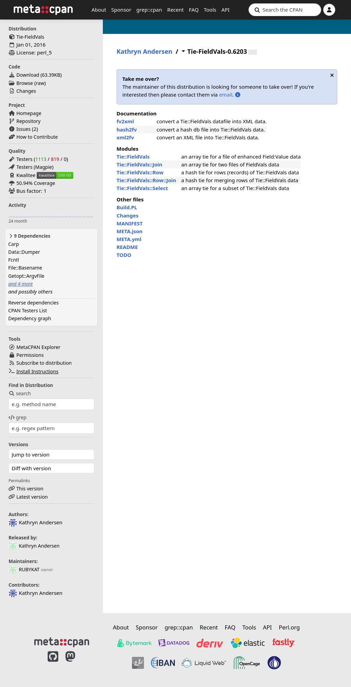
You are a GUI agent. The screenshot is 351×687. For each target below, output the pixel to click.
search (20, 393)
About (99, 9)
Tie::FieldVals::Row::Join (146, 180)
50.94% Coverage (35, 183)
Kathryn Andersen (34, 545)
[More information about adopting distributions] (237, 94)
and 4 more (20, 283)
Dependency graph (29, 318)
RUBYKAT (24, 569)
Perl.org (289, 627)
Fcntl (13, 260)
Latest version (32, 497)
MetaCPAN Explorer (38, 347)
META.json (130, 231)
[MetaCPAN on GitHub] (53, 664)
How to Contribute (37, 137)
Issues (23, 129)
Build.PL (127, 207)
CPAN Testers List (27, 310)
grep (17, 417)
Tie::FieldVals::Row (140, 172)
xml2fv (125, 137)
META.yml (129, 239)
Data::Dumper (24, 252)
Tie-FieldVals (30, 37)
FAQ (194, 9)
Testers (24, 159)
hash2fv (127, 129)
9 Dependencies (29, 236)
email (225, 94)
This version (30, 488)
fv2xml (125, 121)
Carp (13, 244)
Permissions (30, 355)
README (127, 246)
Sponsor (121, 9)
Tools (210, 9)
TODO (124, 254)
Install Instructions (37, 371)
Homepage (28, 113)
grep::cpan (149, 9)
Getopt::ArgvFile (26, 276)
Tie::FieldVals (133, 156)
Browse (24, 83)
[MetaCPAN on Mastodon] (77, 664)
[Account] (329, 10)
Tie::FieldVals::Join (139, 164)
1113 (40, 159)
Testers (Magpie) (34, 167)
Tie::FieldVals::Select (142, 188)
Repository (28, 121)
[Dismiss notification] (332, 75)
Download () (39, 75)
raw (40, 83)
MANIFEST (130, 223)
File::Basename (25, 267)
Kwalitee (26, 175)
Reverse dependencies (33, 302)
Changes (26, 91)
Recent (175, 9)
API (225, 9)
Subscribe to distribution (44, 363)
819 (55, 159)
